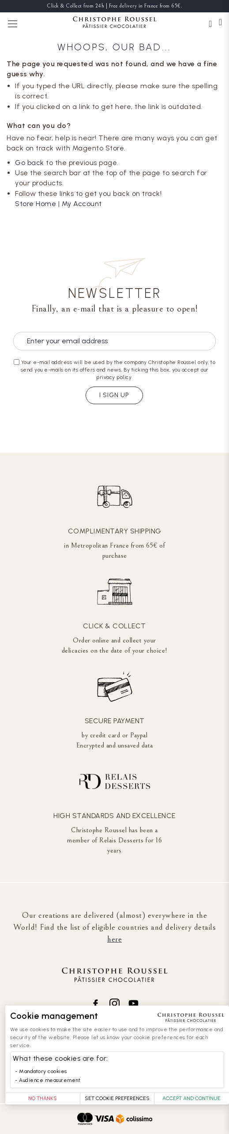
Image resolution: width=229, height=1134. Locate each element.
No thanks (42, 1098)
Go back (29, 162)
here (114, 939)
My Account (82, 203)
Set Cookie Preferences (117, 1098)
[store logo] (115, 23)
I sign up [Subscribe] (114, 395)
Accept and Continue (191, 1098)
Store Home (35, 203)
